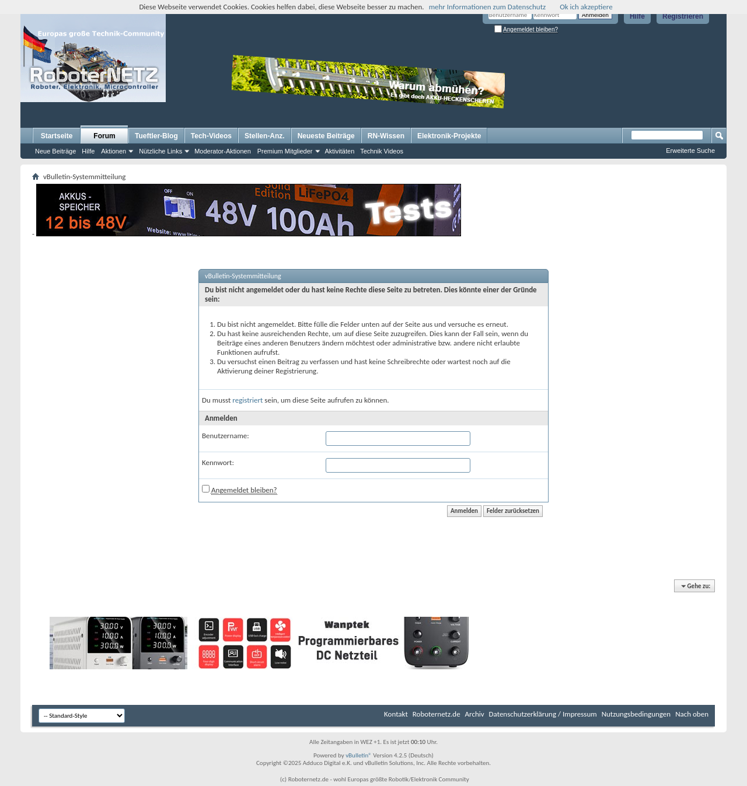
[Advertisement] (580, 91)
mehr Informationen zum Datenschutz (487, 6)
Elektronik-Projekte (449, 136)
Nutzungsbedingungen (636, 714)
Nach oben (691, 714)
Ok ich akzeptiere (586, 6)
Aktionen (113, 151)
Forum (104, 136)
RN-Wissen (386, 136)
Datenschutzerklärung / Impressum (543, 714)
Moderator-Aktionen (222, 151)
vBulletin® (358, 755)
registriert (247, 400)
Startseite (57, 136)
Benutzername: (225, 435)
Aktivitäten (340, 151)
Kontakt (396, 714)
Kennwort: (218, 462)
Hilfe (637, 16)
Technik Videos (381, 151)
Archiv (474, 714)
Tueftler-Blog (156, 136)
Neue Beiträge (55, 151)
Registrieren (682, 16)
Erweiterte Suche (690, 150)
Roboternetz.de (436, 714)
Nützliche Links (160, 151)
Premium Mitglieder (285, 151)
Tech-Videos (211, 136)
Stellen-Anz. (265, 136)
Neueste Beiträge (326, 136)
